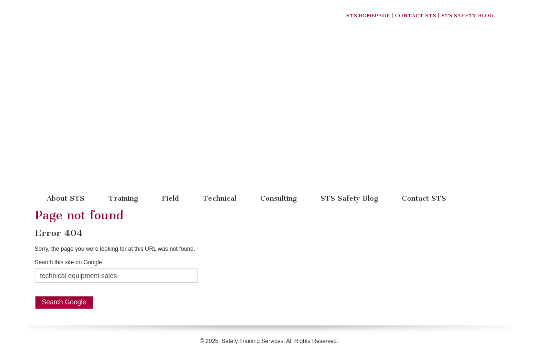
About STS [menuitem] (66, 97)
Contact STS (415, 15)
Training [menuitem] (123, 97)
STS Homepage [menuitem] (170, 256)
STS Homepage (368, 15)
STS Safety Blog (467, 15)
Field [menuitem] (170, 97)
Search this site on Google (68, 161)
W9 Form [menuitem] (297, 256)
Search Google (64, 201)
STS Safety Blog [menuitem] (349, 97)
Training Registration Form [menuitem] (353, 256)
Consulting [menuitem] (278, 97)
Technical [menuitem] (219, 97)
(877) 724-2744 (320, 248)
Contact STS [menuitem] (424, 97)
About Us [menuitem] (212, 256)
